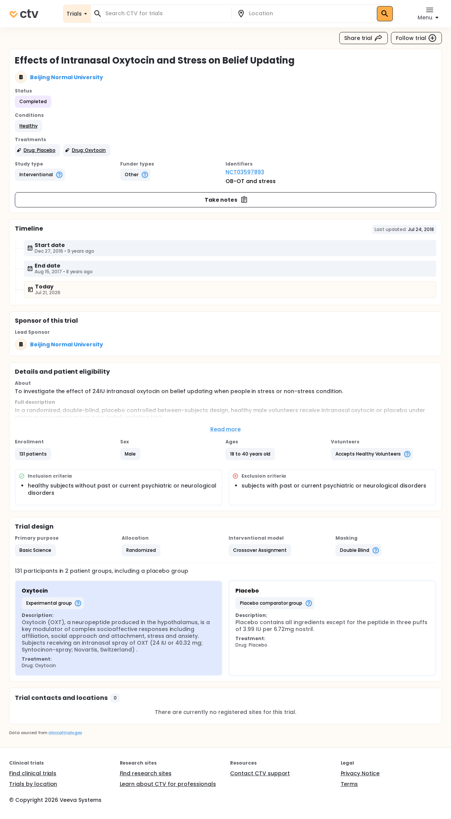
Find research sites (146, 773)
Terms (349, 784)
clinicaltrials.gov (65, 733)
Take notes (226, 200)
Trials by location (33, 784)
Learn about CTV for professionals (168, 784)
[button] (28, 126)
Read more (225, 429)
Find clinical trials (32, 773)
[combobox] (165, 13)
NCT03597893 (245, 172)
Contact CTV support (260, 773)
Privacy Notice (360, 773)
